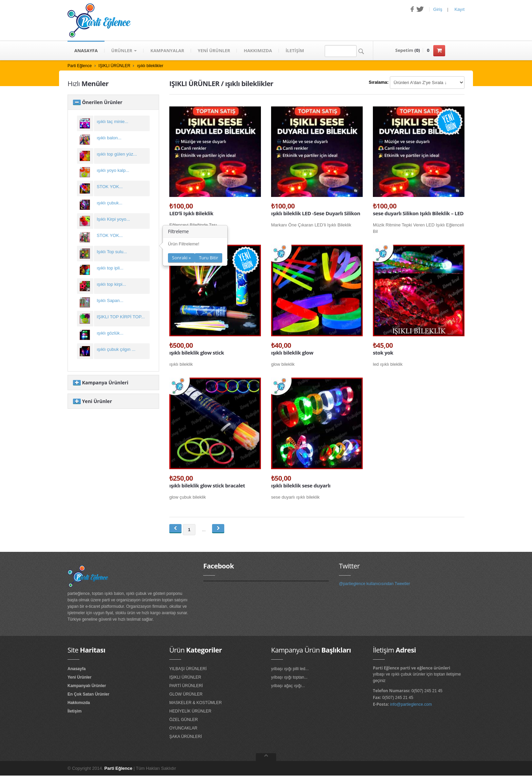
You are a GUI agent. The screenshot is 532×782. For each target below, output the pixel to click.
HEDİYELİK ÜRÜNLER (190, 711)
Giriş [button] (437, 9)
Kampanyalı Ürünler (87, 685)
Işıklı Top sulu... (112, 251)
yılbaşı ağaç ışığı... (288, 685)
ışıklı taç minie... (112, 121)
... (204, 529)
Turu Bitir (208, 258)
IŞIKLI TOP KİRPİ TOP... (121, 316)
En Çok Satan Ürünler (88, 694)
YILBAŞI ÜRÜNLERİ (188, 668)
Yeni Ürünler (92, 401)
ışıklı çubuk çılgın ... (116, 349)
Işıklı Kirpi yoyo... (113, 219)
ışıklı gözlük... (110, 333)
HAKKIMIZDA (258, 50)
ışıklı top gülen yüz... (117, 154)
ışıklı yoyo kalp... (113, 170)
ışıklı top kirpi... (111, 284)
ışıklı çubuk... (109, 202)
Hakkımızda (79, 702)
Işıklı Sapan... (110, 300)
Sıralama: (379, 82)
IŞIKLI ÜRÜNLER (114, 65)
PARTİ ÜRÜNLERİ (186, 685)
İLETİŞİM (295, 50)
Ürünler (124, 50)
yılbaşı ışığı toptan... (289, 677)
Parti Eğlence (80, 65)
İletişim (74, 711)
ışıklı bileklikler (150, 65)
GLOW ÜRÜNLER (186, 694)
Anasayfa (77, 668)
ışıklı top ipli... (110, 267)
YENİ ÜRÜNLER (214, 50)
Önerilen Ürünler (97, 102)
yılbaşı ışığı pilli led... (290, 668)
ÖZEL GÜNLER (183, 719)
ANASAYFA (86, 50)
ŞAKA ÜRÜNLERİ (185, 736)
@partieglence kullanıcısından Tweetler (374, 583)
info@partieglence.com (411, 704)
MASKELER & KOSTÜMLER (195, 702)
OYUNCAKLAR (183, 728)
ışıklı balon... (109, 137)
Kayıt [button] (459, 9)
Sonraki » (181, 258)
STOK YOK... (110, 186)
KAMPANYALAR (167, 50)
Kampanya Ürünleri (100, 382)
